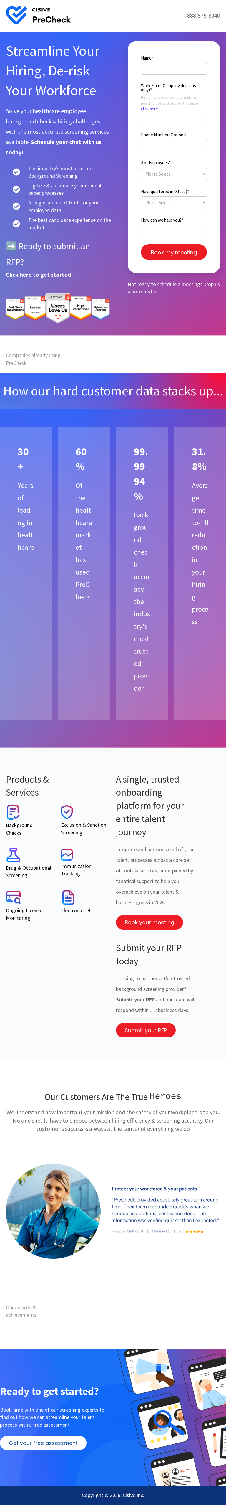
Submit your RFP (146, 1030)
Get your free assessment (43, 1443)
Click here (19, 274)
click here (149, 108)
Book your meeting (149, 922)
